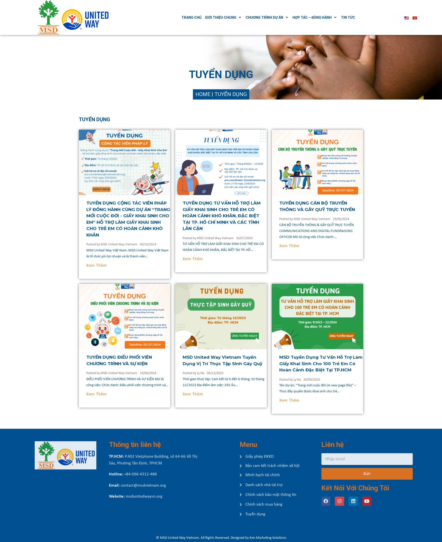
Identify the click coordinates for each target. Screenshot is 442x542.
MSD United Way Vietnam (136, 244)
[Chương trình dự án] (282, 17)
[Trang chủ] (206, 17)
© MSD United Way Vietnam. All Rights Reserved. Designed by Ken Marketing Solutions (221, 538)
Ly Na (218, 373)
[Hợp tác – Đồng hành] (330, 17)
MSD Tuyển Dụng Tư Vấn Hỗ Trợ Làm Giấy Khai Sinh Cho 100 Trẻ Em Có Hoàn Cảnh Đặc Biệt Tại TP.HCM (338, 363)
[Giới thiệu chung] (238, 17)
